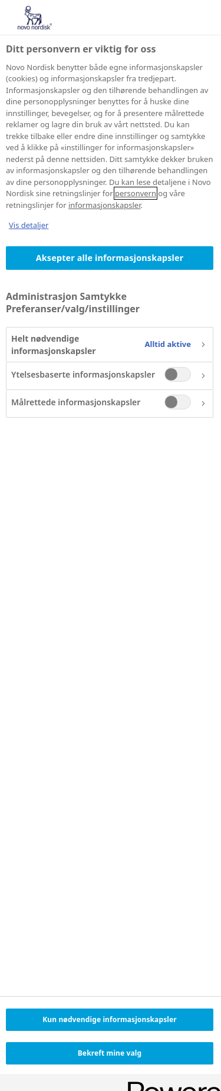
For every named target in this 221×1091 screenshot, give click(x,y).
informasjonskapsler (104, 205)
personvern (135, 193)
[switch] (177, 374)
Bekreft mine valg (109, 1053)
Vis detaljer (28, 225)
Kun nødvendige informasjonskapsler (109, 1019)
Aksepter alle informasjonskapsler (110, 257)
